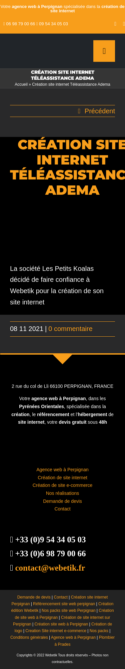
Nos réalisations (62, 493)
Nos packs (99, 630)
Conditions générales (29, 637)
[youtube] (115, 24)
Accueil (21, 84)
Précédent (100, 111)
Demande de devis (62, 501)
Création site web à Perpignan (61, 624)
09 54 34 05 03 (53, 23)
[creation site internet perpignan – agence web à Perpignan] (37, 44)
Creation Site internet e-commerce (55, 630)
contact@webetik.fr (50, 567)
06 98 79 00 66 (20, 23)
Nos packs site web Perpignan (68, 610)
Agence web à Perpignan (62, 469)
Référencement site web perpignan (64, 604)
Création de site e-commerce (63, 485)
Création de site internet (62, 477)
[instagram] (124, 24)
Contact (62, 508)
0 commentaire (70, 328)
